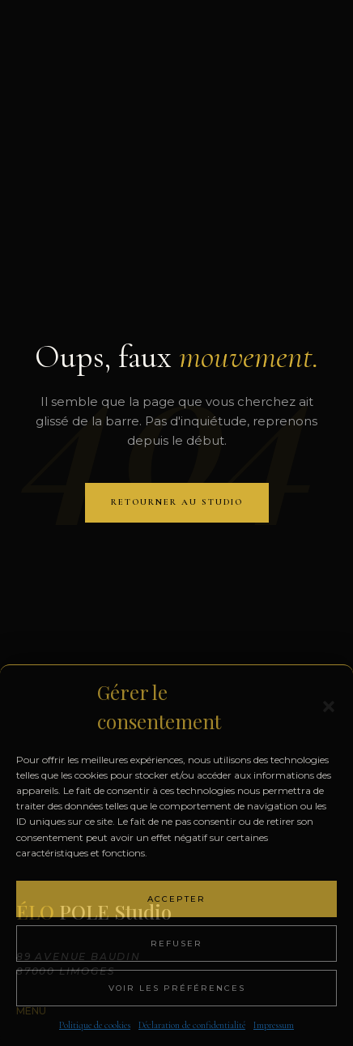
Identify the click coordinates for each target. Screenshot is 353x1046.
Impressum (273, 1025)
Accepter (176, 899)
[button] (329, 706)
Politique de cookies (94, 1025)
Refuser (176, 943)
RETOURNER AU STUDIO (177, 502)
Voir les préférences (176, 988)
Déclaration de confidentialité (191, 1025)
